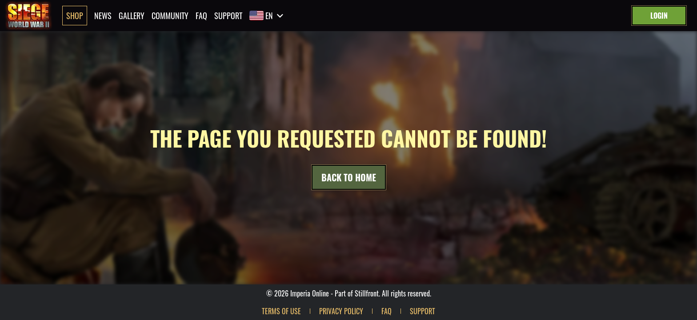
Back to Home (348, 177)
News (103, 15)
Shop (74, 15)
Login (659, 15)
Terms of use (281, 311)
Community (170, 15)
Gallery (131, 15)
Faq (201, 15)
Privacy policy (341, 311)
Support (228, 15)
